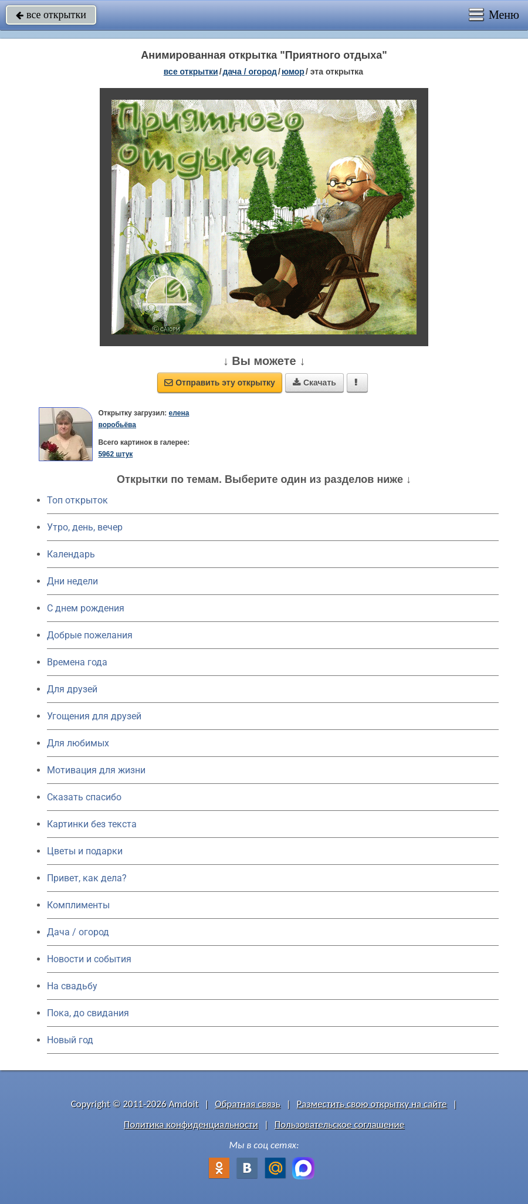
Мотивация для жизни (96, 770)
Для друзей (72, 689)
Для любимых (78, 743)
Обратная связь (247, 1104)
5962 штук (115, 454)
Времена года (77, 662)
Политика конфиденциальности (191, 1124)
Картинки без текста (92, 824)
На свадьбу (72, 986)
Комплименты (78, 905)
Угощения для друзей (94, 716)
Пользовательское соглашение (339, 1124)
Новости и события (89, 959)
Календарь (71, 554)
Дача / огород (78, 932)
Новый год (70, 1040)
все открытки (51, 15)
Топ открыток (77, 500)
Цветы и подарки (85, 851)
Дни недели (72, 581)
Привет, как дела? (87, 878)
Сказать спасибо (84, 797)
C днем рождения (85, 608)
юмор (293, 71)
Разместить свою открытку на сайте (372, 1104)
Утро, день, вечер (85, 527)
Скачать (314, 382)
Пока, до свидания (88, 1013)
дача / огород (250, 71)
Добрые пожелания (90, 635)
